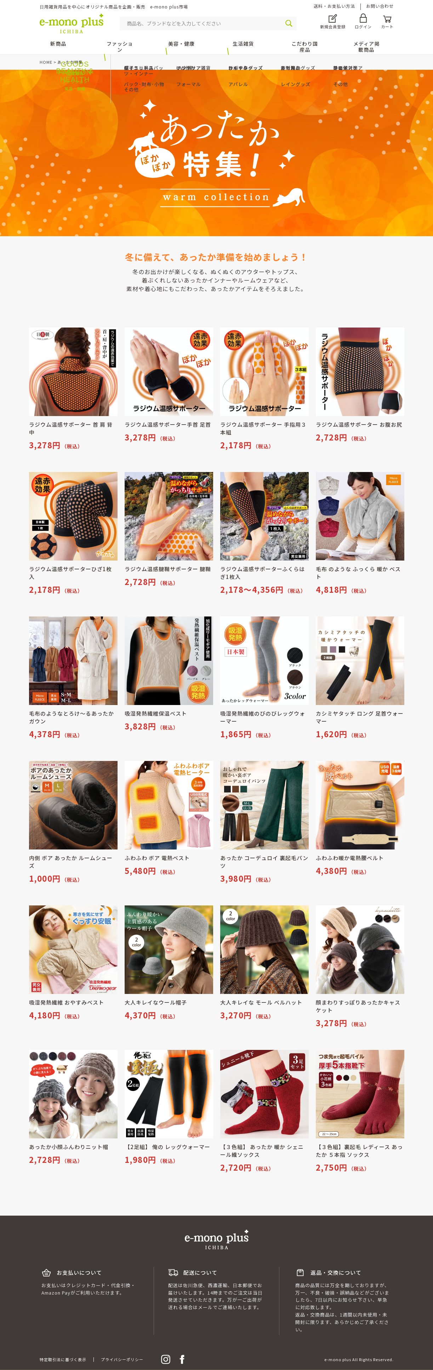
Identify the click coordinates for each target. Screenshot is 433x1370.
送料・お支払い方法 (334, 6)
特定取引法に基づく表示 (63, 1359)
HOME (46, 62)
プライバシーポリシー (122, 1359)
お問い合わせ (380, 6)
